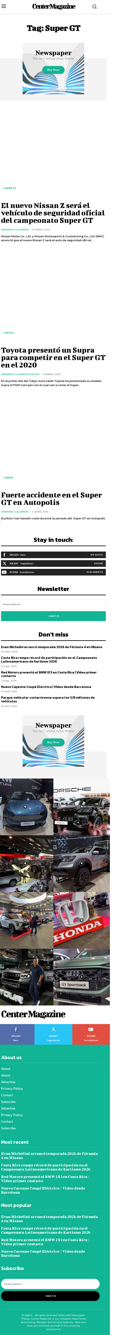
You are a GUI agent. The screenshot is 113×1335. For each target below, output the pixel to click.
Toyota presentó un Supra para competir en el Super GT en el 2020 (53, 357)
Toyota (8, 333)
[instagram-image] (81, 807)
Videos (8, 478)
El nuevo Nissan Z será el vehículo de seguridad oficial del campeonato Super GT (53, 212)
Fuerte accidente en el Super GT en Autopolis (51, 498)
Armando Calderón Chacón (20, 374)
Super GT (9, 188)
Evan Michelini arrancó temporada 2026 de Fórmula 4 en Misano (51, 646)
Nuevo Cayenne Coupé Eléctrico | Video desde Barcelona (46, 686)
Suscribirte (94, 572)
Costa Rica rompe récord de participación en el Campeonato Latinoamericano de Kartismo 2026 (49, 659)
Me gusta (97, 554)
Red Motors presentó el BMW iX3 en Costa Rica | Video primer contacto (49, 674)
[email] (53, 604)
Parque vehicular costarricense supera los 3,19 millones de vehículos (48, 699)
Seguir (98, 563)
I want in (53, 616)
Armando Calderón (14, 230)
